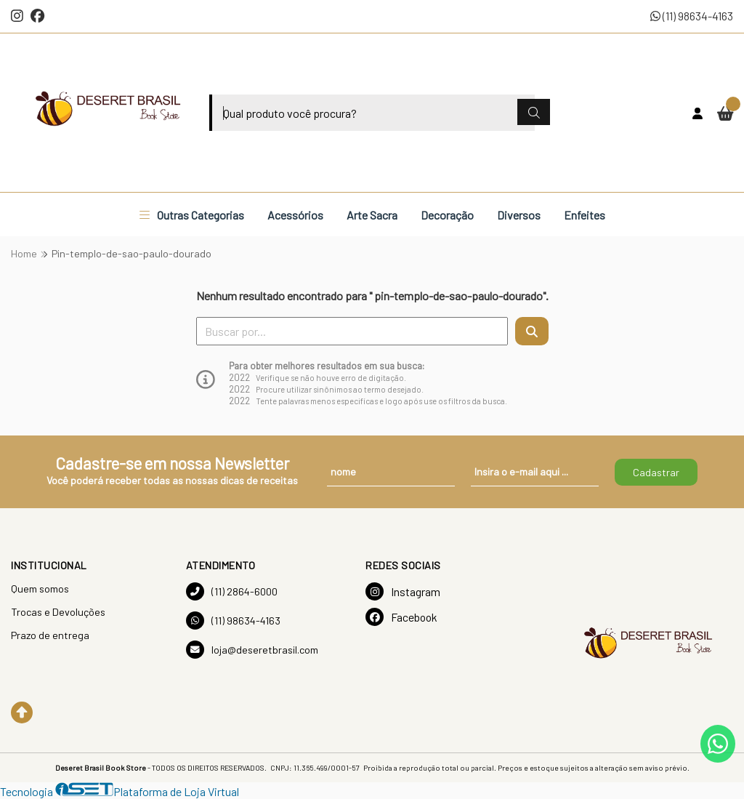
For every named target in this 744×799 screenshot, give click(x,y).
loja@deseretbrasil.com (252, 650)
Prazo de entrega (50, 635)
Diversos (519, 215)
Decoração (447, 215)
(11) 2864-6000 (232, 591)
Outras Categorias (192, 215)
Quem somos (40, 588)
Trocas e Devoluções (58, 612)
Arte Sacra (372, 215)
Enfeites (584, 215)
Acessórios (295, 215)
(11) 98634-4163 (691, 16)
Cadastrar (656, 472)
